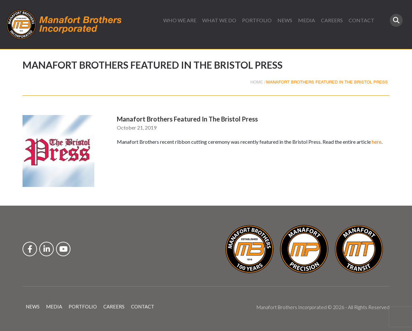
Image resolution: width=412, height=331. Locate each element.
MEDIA (306, 20)
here (376, 142)
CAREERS (332, 20)
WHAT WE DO (219, 20)
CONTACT (361, 20)
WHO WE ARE (179, 20)
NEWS (284, 20)
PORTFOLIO (257, 20)
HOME (256, 82)
